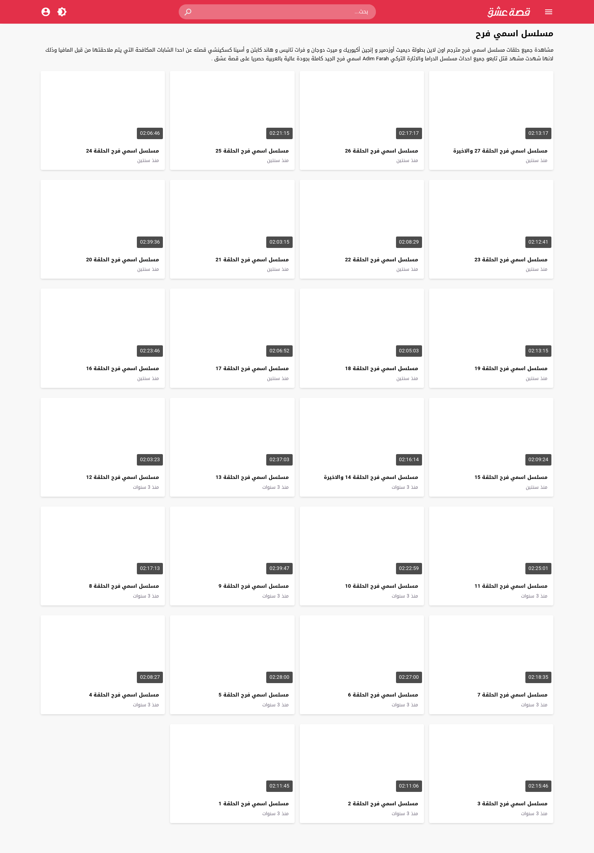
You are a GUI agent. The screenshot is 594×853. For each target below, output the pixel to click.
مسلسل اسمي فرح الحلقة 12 (122, 477)
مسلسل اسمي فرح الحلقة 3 (512, 803)
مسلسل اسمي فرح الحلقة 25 (252, 151)
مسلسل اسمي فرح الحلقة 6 (383, 695)
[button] (188, 11)
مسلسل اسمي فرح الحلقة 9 (253, 586)
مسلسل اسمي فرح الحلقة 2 (383, 803)
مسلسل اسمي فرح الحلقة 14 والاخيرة (371, 477)
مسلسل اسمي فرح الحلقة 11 (510, 586)
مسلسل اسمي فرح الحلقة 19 (510, 368)
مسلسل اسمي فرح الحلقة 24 (122, 151)
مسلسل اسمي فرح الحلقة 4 (124, 695)
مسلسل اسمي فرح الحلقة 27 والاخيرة (500, 151)
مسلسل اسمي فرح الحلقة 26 (381, 151)
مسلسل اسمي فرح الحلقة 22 (381, 259)
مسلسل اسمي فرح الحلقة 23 (510, 259)
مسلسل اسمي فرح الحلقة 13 (252, 477)
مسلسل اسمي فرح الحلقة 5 (253, 695)
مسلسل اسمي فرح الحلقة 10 (381, 586)
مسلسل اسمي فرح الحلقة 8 (124, 586)
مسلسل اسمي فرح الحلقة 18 (381, 368)
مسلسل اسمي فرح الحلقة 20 (122, 259)
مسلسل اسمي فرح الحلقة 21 (252, 259)
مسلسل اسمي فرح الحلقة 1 (253, 803)
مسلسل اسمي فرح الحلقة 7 (512, 695)
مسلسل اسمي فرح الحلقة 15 (510, 477)
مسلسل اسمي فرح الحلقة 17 (252, 368)
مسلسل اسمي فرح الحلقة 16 (122, 368)
